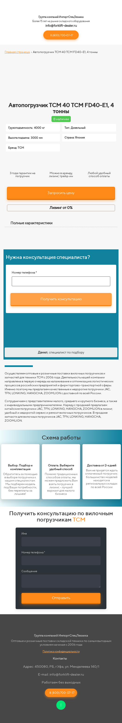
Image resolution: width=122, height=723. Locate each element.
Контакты (60, 658)
